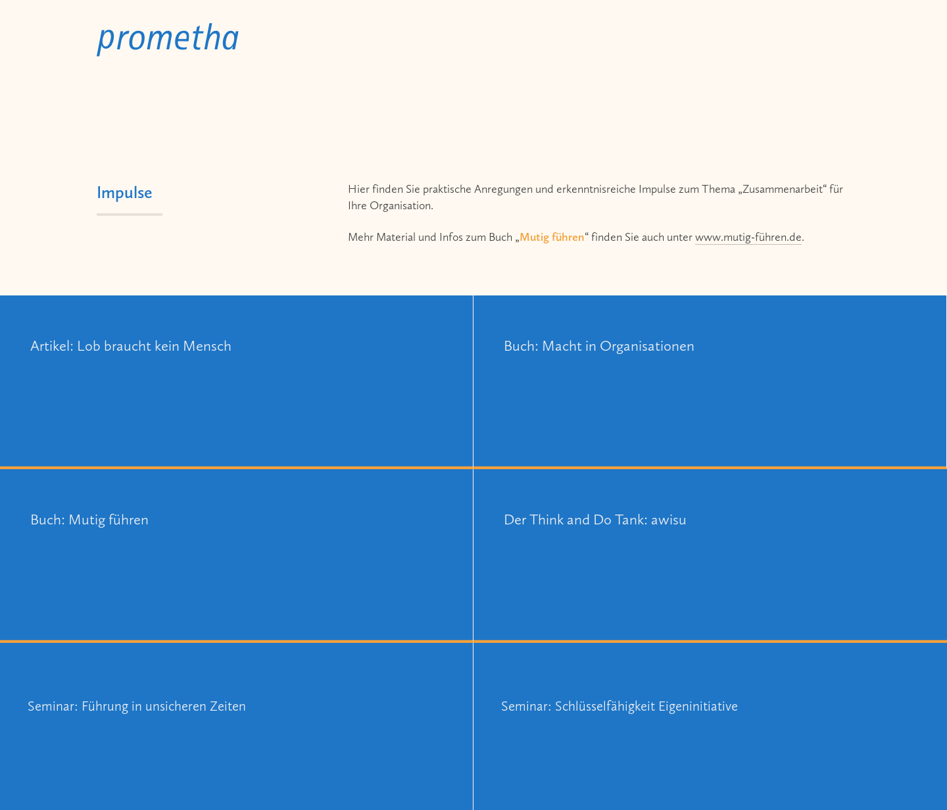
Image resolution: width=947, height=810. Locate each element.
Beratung (597, 47)
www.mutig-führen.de (748, 237)
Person (749, 47)
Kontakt (823, 47)
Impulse (675, 47)
